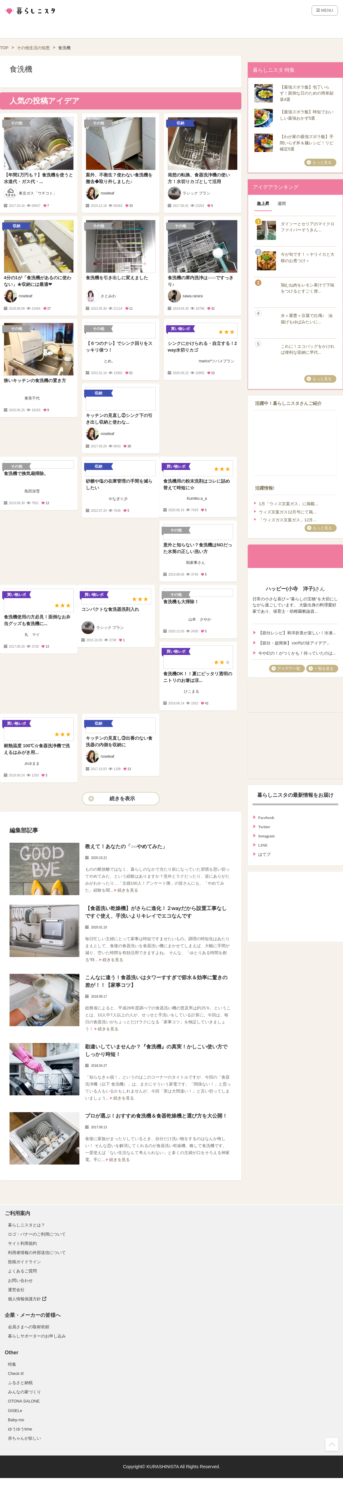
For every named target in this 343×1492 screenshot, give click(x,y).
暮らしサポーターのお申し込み (37, 1336)
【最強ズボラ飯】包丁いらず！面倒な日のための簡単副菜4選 (306, 93)
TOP (4, 47)
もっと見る (322, 162)
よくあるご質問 (22, 1271)
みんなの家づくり (24, 1392)
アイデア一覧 (288, 668)
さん (295, 582)
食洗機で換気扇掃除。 (26, 473)
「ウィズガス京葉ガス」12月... (287, 520)
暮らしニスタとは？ (26, 1225)
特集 (12, 1364)
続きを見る (128, 890)
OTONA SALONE (24, 1401)
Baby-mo (16, 1419)
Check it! (16, 1373)
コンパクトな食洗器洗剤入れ (110, 609)
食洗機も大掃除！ (181, 601)
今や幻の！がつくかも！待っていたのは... (297, 652)
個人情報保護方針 (27, 1299)
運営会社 (16, 1289)
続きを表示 (122, 798)
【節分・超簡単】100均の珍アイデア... (293, 642)
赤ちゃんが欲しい (24, 1438)
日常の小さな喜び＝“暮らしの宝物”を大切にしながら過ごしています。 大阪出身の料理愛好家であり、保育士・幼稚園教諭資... (295, 605)
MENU (324, 10)
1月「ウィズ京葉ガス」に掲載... (288, 503)
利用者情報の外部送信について (37, 1252)
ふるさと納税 (20, 1382)
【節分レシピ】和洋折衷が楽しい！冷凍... (297, 632)
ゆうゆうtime (20, 1429)
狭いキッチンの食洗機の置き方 (35, 380)
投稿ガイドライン (24, 1261)
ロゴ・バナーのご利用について (37, 1234)
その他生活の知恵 (33, 47)
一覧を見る (323, 668)
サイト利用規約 (22, 1243)
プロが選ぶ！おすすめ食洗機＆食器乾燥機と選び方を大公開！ (156, 1116)
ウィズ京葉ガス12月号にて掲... (287, 512)
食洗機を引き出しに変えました (117, 277)
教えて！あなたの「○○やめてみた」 (126, 846)
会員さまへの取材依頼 (28, 1326)
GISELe (15, 1410)
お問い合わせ (20, 1280)
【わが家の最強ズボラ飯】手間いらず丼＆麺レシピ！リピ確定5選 (306, 142)
